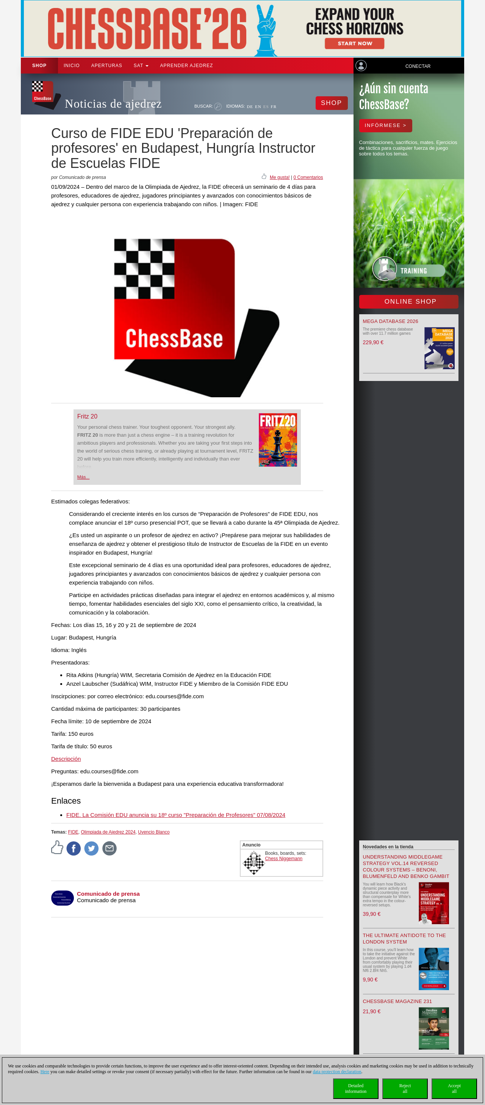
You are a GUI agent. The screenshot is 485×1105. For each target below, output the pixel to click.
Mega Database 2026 (391, 321)
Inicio (72, 65)
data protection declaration (337, 1071)
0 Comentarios (308, 177)
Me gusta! (280, 177)
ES (266, 106)
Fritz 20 (87, 416)
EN (258, 106)
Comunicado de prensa (108, 893)
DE (250, 106)
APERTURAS (106, 65)
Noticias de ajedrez (113, 103)
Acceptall (454, 1088)
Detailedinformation (356, 1088)
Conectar (417, 66)
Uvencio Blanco (153, 832)
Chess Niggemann (284, 858)
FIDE (73, 832)
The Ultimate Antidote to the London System (404, 939)
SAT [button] (141, 65)
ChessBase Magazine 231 (397, 1001)
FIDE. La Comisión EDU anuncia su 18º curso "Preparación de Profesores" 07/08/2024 (175, 815)
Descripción (66, 758)
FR (274, 106)
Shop (39, 65)
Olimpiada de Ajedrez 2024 (108, 832)
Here (45, 1071)
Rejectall (405, 1088)
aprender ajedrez (186, 65)
